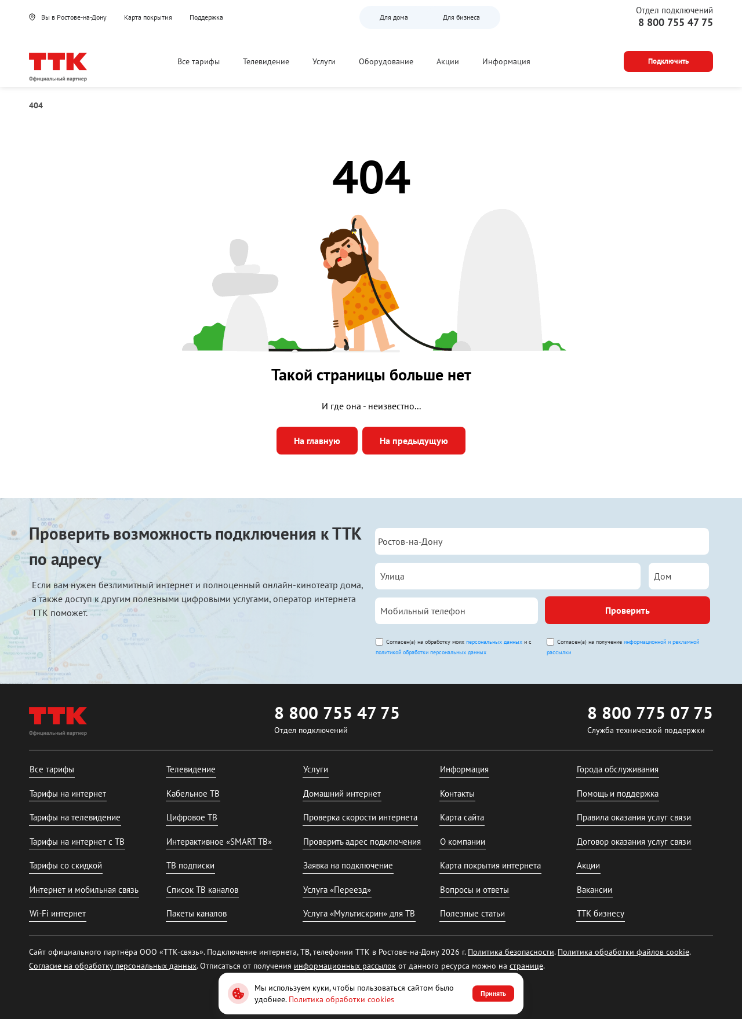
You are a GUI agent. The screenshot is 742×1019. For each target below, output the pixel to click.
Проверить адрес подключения (362, 841)
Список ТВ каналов (202, 889)
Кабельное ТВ (193, 793)
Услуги (324, 61)
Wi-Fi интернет (58, 913)
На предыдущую (414, 440)
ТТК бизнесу (600, 913)
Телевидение (266, 61)
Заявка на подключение (348, 865)
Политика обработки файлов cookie (623, 952)
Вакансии (594, 889)
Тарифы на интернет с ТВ (77, 841)
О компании (462, 841)
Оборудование (386, 61)
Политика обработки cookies (341, 999)
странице (526, 966)
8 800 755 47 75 (675, 22)
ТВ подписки (190, 865)
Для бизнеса (461, 17)
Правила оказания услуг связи (634, 817)
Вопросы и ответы (474, 889)
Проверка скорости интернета (360, 817)
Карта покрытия (148, 17)
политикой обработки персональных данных (431, 652)
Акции (448, 61)
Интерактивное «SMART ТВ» (219, 841)
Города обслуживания (618, 769)
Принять (493, 993)
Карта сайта (462, 817)
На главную (317, 440)
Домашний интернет (342, 793)
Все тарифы (198, 61)
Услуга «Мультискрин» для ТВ (359, 913)
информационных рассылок (345, 966)
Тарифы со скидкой (66, 865)
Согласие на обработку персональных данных (113, 966)
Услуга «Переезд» (337, 889)
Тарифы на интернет (68, 793)
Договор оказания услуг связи (634, 841)
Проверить (627, 610)
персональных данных (494, 642)
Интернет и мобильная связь (84, 889)
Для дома (394, 17)
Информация (506, 61)
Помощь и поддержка (618, 793)
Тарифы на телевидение (75, 817)
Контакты (457, 793)
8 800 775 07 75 (650, 712)
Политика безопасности (511, 952)
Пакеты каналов (196, 913)
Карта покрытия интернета (490, 865)
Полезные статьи (472, 913)
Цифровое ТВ (191, 817)
